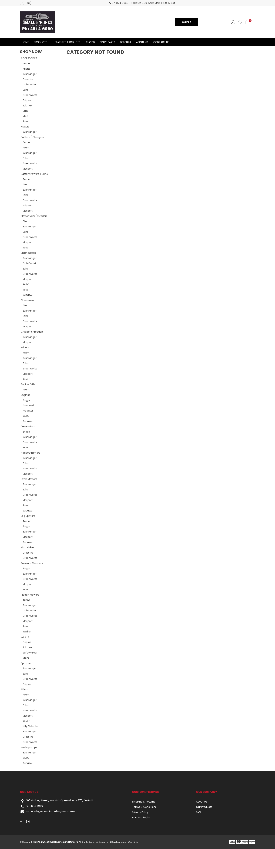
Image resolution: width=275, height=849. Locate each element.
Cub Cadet (29, 84)
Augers (25, 127)
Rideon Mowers (30, 595)
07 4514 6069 (31, 806)
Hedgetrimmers (30, 453)
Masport (28, 169)
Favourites (240, 22)
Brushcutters (28, 253)
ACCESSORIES (29, 58)
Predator (28, 411)
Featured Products (67, 42)
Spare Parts (107, 42)
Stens (26, 658)
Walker (27, 632)
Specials (125, 42)
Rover (26, 121)
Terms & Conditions (144, 807)
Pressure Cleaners (32, 563)
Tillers (24, 689)
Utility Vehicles (29, 726)
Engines (25, 395)
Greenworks (30, 95)
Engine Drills (28, 384)
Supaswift (29, 295)
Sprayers (26, 663)
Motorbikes (27, 547)
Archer (27, 63)
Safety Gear (30, 653)
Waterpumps (29, 747)
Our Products (204, 807)
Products (40, 42)
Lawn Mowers (29, 479)
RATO (26, 284)
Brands (90, 42)
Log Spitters (28, 516)
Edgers (25, 347)
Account (233, 22)
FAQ (198, 812)
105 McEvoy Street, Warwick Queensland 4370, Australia (57, 801)
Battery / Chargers (32, 137)
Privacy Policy (140, 812)
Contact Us (161, 42)
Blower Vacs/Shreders (34, 216)
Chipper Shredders (32, 332)
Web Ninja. (133, 842)
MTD (25, 111)
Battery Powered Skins (34, 174)
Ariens (26, 69)
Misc (25, 116)
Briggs (26, 400)
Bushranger (29, 74)
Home (25, 42)
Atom (26, 148)
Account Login (141, 817)
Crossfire (28, 79)
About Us (142, 42)
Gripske (27, 100)
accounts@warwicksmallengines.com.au (48, 812)
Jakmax (27, 105)
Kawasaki (28, 405)
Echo (26, 90)
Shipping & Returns (143, 802)
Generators (28, 426)
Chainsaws (27, 300)
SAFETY (25, 637)
